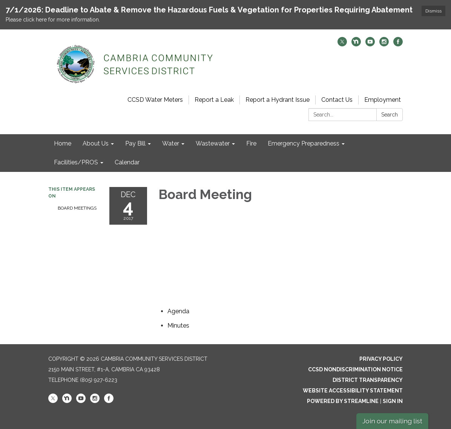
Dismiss (433, 11)
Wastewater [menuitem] (213, 143)
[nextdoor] (356, 44)
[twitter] (342, 44)
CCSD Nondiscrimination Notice (355, 369)
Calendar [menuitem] (127, 162)
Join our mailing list (392, 421)
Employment (382, 99)
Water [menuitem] (170, 143)
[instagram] (384, 44)
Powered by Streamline (343, 401)
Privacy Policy (381, 359)
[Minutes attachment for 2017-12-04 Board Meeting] (178, 325)
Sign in (393, 401)
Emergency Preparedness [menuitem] (303, 143)
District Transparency (368, 380)
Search (389, 115)
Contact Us (337, 99)
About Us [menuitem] (96, 143)
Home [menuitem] (62, 143)
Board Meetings (77, 208)
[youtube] (370, 44)
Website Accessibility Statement (353, 391)
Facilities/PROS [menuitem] (76, 162)
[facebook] (398, 44)
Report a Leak (214, 99)
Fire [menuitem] (251, 143)
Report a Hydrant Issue (277, 99)
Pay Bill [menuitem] (135, 143)
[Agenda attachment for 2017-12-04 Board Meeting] (178, 311)
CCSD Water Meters (155, 99)
